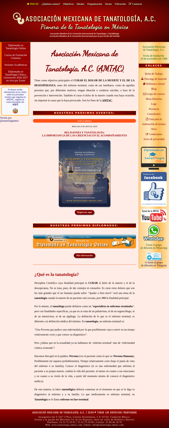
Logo (154, 103)
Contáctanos (154, 134)
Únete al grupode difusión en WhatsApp (153, 246)
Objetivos (68, 3)
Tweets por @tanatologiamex (9, 119)
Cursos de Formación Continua (15, 56)
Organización (94, 3)
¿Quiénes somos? (51, 3)
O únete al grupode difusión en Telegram (154, 262)
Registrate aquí (84, 212)
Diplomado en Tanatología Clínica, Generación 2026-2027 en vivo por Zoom (16, 76)
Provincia (154, 109)
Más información (84, 255)
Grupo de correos (154, 94)
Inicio (32, 3)
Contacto (135, 3)
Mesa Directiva (154, 98)
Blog (153, 88)
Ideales (80, 3)
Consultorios (154, 114)
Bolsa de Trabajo (154, 73)
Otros (154, 129)
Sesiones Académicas (15, 64)
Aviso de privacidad (153, 139)
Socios (108, 3)
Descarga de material (154, 78)
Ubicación (120, 3)
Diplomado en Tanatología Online (16, 47)
